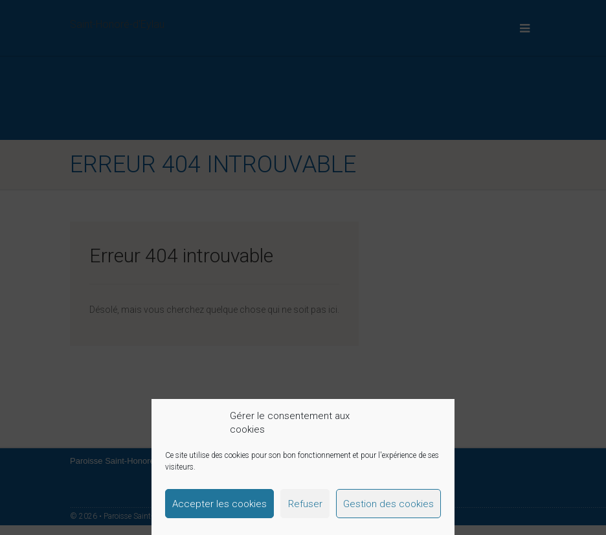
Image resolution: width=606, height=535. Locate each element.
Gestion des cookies (388, 504)
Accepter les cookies (219, 504)
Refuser (305, 504)
